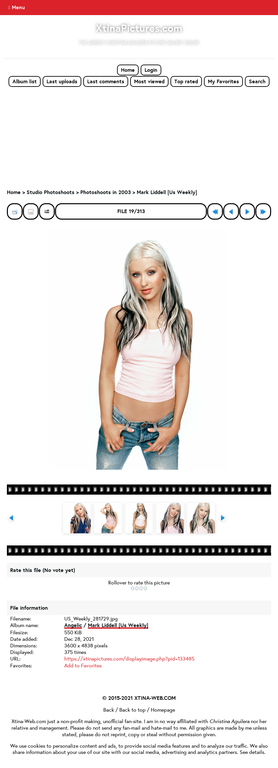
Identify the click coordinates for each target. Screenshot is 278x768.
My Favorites (223, 81)
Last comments (105, 81)
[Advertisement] (139, 136)
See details (252, 751)
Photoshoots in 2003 (105, 192)
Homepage (163, 709)
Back (108, 709)
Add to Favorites (83, 665)
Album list (24, 81)
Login (151, 69)
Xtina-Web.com (28, 721)
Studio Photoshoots (50, 192)
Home (128, 69)
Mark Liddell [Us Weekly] (167, 192)
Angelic (73, 625)
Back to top (132, 709)
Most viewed (149, 81)
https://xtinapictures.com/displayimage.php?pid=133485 (129, 658)
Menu (18, 7)
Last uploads (62, 81)
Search (257, 81)
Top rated (186, 81)
